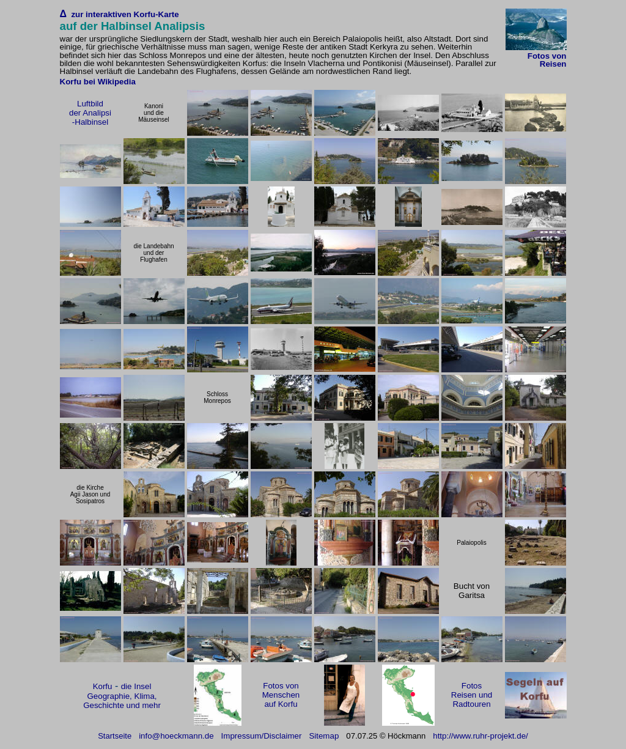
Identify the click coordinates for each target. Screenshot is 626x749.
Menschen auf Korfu (281, 699)
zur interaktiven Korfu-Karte (123, 14)
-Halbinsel (90, 122)
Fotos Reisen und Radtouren (471, 695)
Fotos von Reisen (547, 59)
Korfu (102, 686)
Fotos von (281, 685)
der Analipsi (90, 112)
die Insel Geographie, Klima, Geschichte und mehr (122, 696)
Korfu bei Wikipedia (98, 81)
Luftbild (90, 103)
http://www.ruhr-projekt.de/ (480, 735)
